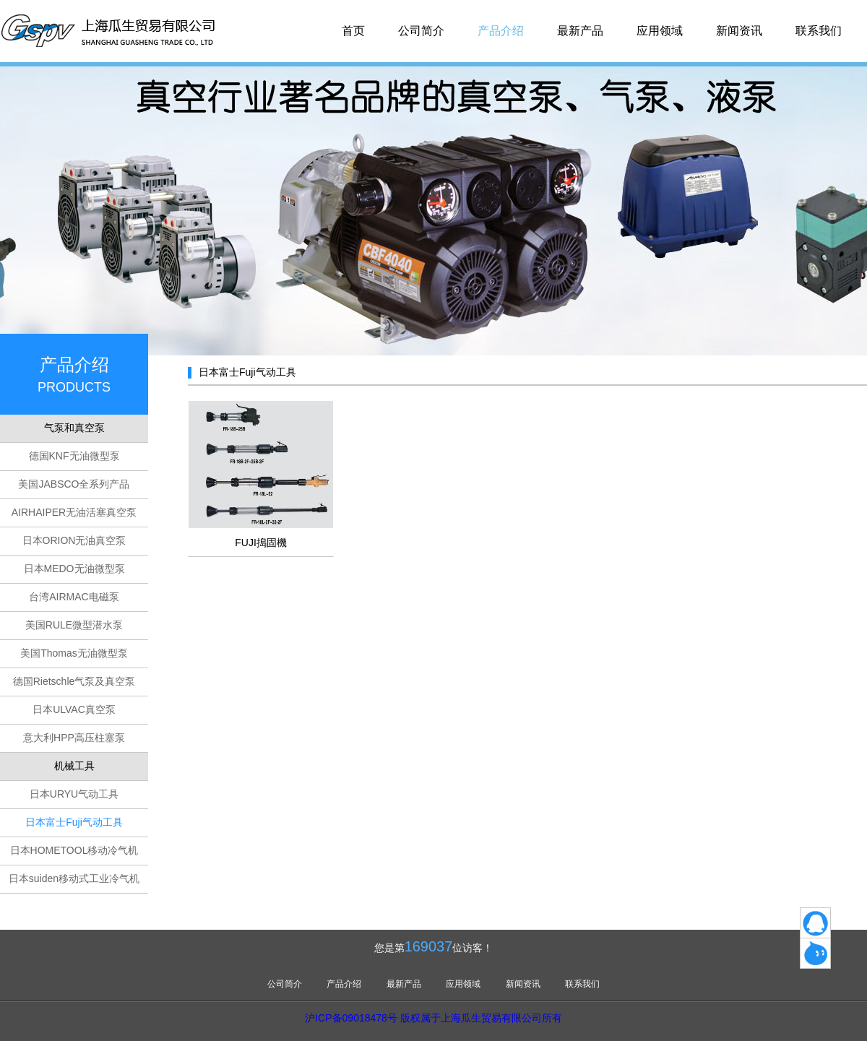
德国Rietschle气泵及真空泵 (74, 681)
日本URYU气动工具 (74, 794)
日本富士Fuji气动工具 (74, 822)
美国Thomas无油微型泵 (74, 653)
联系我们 (818, 31)
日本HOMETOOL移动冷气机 (74, 850)
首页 (353, 31)
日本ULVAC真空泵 (74, 709)
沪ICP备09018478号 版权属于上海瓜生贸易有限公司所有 (433, 1018)
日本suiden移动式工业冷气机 (74, 878)
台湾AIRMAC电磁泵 (73, 596)
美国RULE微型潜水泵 (74, 625)
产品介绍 (501, 31)
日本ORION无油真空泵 (74, 540)
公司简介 (421, 31)
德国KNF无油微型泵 (74, 456)
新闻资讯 (739, 31)
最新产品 (580, 31)
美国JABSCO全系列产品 (73, 484)
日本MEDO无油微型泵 (74, 568)
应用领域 (660, 31)
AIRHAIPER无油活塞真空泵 (74, 512)
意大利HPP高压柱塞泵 (74, 737)
